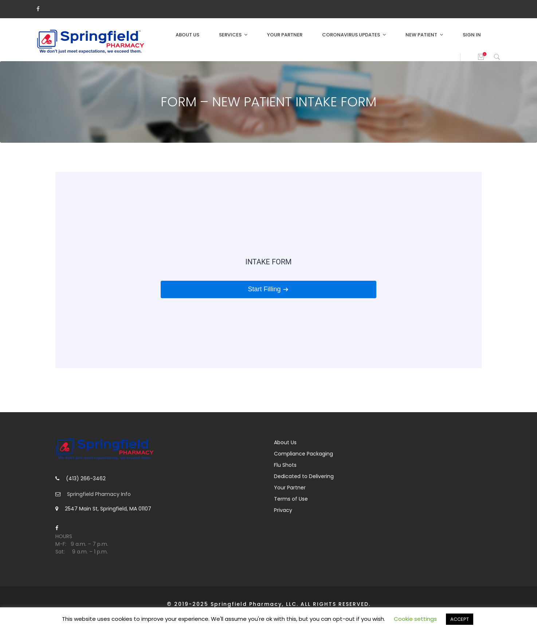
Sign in (472, 34)
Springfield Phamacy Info (99, 494)
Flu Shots (285, 465)
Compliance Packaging (303, 453)
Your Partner (284, 34)
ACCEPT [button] (459, 619)
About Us (187, 34)
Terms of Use (291, 498)
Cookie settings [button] (415, 619)
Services (230, 34)
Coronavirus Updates (351, 34)
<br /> (268, 270)
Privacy (283, 510)
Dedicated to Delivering (304, 476)
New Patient (421, 34)
